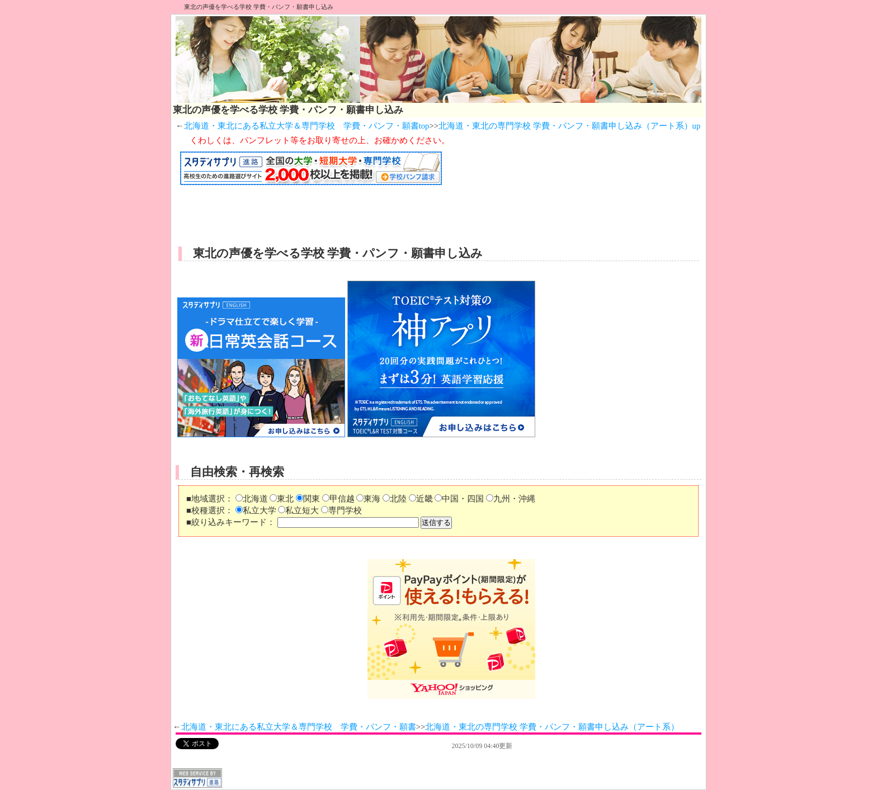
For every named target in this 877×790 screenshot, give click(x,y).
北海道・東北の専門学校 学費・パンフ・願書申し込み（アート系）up (569, 125)
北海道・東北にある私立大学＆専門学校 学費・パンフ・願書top (307, 125)
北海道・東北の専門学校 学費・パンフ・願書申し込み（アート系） (552, 726)
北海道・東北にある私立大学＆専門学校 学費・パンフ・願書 (298, 726)
